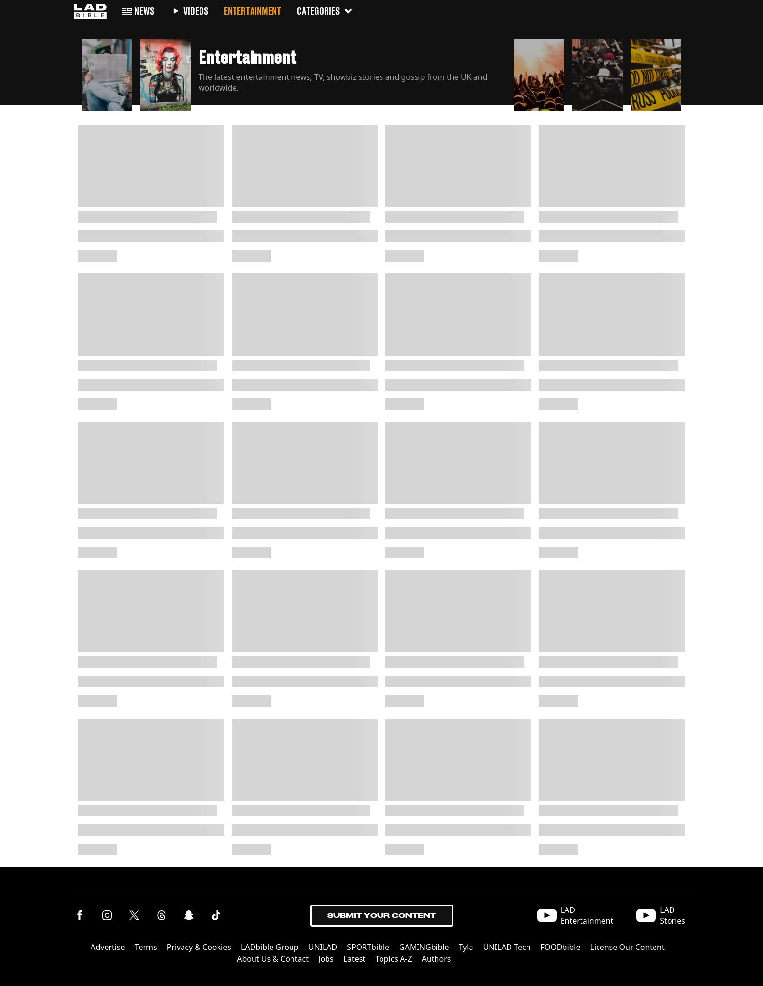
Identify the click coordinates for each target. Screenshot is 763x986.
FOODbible (561, 947)
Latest (355, 958)
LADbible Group (270, 947)
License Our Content (627, 947)
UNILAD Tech (506, 947)
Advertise (108, 947)
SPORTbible (368, 947)
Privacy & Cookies (199, 947)
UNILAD (323, 947)
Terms (146, 947)
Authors (436, 958)
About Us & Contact (273, 958)
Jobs (326, 958)
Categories (325, 11)
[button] (107, 72)
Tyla (466, 947)
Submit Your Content (381, 915)
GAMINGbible (424, 947)
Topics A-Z (393, 958)
